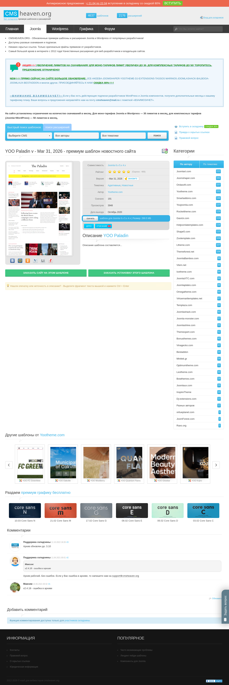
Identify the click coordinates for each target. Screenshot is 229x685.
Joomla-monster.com (199, 318)
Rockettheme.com (199, 211)
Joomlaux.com (199, 385)
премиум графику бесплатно (46, 492)
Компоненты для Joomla (133, 661)
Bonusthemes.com (199, 339)
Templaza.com (199, 305)
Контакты (15, 650)
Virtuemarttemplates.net (199, 298)
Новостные (127, 185)
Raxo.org (199, 425)
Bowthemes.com (199, 379)
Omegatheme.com (199, 292)
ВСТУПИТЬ (172, 3)
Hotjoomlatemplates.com (199, 225)
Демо (89, 226)
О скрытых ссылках (20, 661)
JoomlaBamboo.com (199, 258)
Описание (103, 226)
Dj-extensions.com (199, 399)
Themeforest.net (199, 252)
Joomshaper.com (199, 178)
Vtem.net (199, 265)
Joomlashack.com (199, 312)
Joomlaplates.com (199, 285)
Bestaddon (199, 352)
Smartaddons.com (199, 198)
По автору (186, 164)
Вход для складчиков (211, 17)
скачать (90, 218)
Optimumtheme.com (199, 365)
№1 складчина (10, 19)
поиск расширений (57, 127)
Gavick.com (199, 218)
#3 (67, 542)
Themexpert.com (199, 332)
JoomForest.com (199, 419)
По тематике (210, 164)
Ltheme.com (199, 245)
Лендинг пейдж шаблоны (133, 655)
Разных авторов (199, 405)
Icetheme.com (199, 272)
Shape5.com (199, 232)
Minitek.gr (199, 359)
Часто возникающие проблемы (136, 650)
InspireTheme (199, 392)
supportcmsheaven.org (125, 575)
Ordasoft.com (199, 185)
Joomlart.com (199, 171)
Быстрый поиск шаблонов (24, 127)
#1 (49, 584)
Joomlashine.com (199, 325)
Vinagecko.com (199, 345)
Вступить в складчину (199, 126)
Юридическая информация (24, 666)
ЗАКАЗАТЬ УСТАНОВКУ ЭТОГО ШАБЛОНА (129, 272)
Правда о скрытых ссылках (194, 132)
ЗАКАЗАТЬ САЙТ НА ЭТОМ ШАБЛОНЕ (46, 272)
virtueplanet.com (199, 412)
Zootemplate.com (199, 238)
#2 (67, 558)
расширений (129, 15)
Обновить (217, 598)
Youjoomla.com (199, 205)
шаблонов (97, 15)
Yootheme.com (115, 192)
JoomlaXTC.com (199, 278)
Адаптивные (114, 185)
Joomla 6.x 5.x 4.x (117, 165)
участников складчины (77, 620)
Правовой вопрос (189, 138)
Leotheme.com (199, 372)
